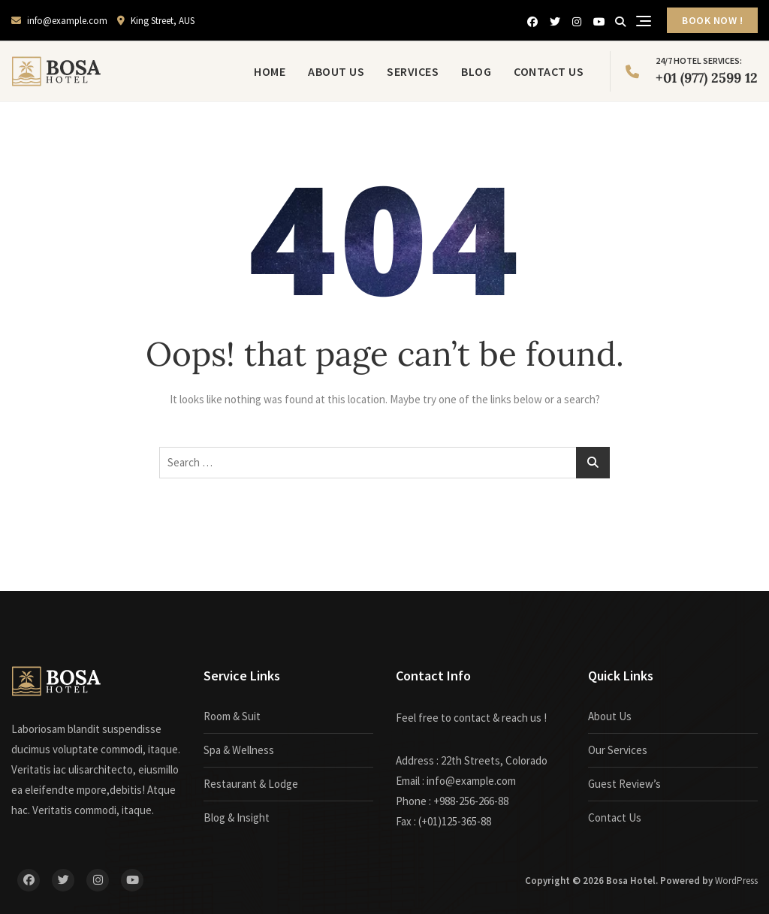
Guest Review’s (624, 784)
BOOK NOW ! (712, 20)
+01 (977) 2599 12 (692, 69)
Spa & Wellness (239, 750)
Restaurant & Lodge (251, 784)
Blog (476, 71)
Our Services (617, 750)
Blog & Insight (237, 817)
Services (413, 71)
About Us (336, 71)
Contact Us (549, 71)
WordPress (736, 880)
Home (269, 71)
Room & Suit (232, 716)
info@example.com (59, 20)
